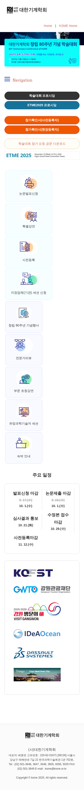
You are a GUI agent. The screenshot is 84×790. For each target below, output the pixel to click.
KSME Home (68, 26)
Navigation (22, 80)
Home (48, 26)
